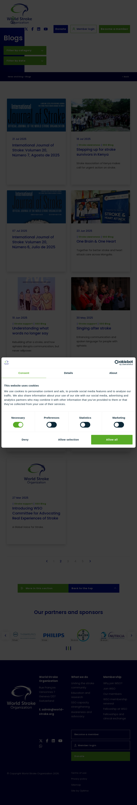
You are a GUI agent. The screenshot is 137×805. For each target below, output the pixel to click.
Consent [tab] (23, 372)
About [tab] (113, 372)
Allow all (112, 439)
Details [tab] (68, 372)
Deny (25, 439)
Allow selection (68, 439)
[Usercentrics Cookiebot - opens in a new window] (117, 362)
